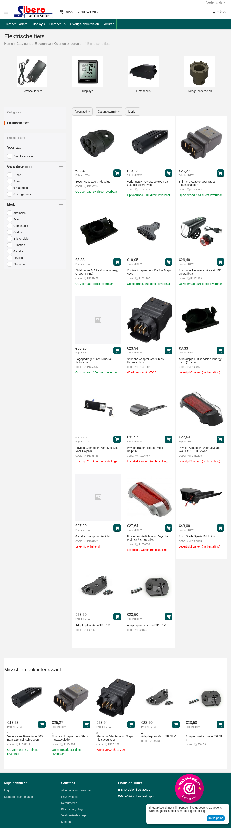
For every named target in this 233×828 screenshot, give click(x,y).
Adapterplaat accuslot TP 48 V (204, 738)
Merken (66, 821)
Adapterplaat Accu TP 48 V (158, 736)
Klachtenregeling (72, 809)
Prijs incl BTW (82, 175)
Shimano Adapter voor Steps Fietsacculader (70, 738)
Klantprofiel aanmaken (18, 796)
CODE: (79, 186)
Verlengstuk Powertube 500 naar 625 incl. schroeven (25, 738)
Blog (223, 11)
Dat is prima (216, 818)
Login (7, 790)
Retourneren (69, 803)
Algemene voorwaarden (76, 790)
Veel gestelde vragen (74, 815)
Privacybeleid (69, 796)
